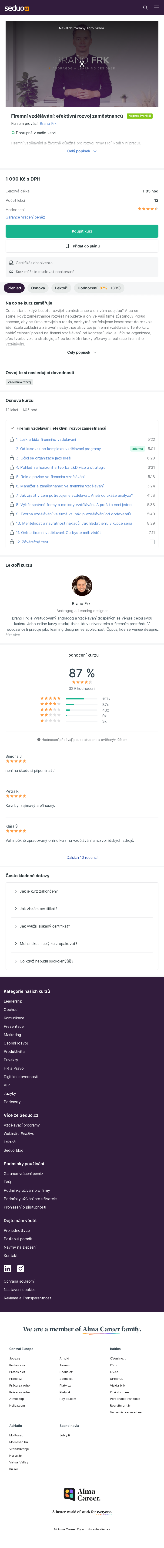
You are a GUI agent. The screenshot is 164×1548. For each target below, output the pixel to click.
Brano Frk (48, 123)
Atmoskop (16, 1399)
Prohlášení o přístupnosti (25, 1207)
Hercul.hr (15, 1455)
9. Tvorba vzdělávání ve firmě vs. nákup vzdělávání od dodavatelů (73, 514)
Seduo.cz (66, 1372)
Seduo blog (13, 1150)
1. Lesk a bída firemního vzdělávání (46, 439)
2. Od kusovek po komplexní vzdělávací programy (58, 448)
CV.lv (113, 1365)
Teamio (65, 1365)
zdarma (137, 448)
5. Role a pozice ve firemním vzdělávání (50, 476)
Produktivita (14, 1051)
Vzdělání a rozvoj (19, 382)
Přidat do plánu (82, 246)
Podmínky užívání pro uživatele (30, 1198)
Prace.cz (15, 1378)
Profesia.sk (17, 1365)
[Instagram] (20, 1269)
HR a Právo (14, 1068)
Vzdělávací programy (22, 1125)
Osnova (38, 288)
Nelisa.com (17, 1405)
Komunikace (14, 1018)
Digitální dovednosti (21, 1076)
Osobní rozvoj (16, 1043)
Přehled (14, 288)
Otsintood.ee (119, 1392)
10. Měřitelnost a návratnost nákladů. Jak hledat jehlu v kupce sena (74, 523)
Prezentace (14, 1026)
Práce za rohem (20, 1392)
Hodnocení (99, 288)
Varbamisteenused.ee (126, 1412)
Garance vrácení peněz (25, 217)
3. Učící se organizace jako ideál (43, 458)
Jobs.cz (14, 1358)
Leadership (13, 1001)
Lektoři (61, 288)
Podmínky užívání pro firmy (27, 1190)
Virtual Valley (18, 1462)
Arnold (64, 1358)
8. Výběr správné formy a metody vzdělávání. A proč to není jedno (74, 504)
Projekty (11, 1060)
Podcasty (12, 1101)
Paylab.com (68, 1399)
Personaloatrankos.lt (125, 1399)
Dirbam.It (116, 1378)
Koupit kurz (82, 231)
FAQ (7, 1182)
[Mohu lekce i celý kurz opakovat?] (82, 944)
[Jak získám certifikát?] (82, 909)
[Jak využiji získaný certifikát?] (82, 926)
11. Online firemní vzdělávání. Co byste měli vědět (58, 532)
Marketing (12, 1034)
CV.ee (114, 1372)
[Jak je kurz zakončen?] (82, 891)
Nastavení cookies (20, 1289)
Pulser (13, 1469)
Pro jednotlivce (17, 1230)
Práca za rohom (20, 1385)
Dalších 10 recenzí (82, 857)
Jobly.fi (65, 1435)
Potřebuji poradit (18, 1238)
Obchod (11, 1009)
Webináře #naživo (19, 1133)
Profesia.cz (17, 1372)
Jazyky (10, 1093)
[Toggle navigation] (145, 7)
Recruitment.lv (120, 1405)
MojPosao (16, 1435)
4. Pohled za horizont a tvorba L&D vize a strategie (61, 467)
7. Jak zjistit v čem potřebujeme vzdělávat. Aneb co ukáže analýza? (74, 495)
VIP (7, 1085)
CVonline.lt (118, 1358)
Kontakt (11, 1255)
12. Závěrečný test (32, 542)
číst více (13, 635)
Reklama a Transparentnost (27, 1298)
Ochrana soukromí (19, 1281)
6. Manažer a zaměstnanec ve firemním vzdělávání (60, 486)
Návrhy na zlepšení (20, 1247)
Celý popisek (82, 151)
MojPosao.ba (18, 1442)
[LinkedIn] (7, 1269)
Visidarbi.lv (118, 1385)
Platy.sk (65, 1392)
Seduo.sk (66, 1378)
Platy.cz (65, 1385)
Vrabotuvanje (19, 1449)
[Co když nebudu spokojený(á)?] (82, 961)
